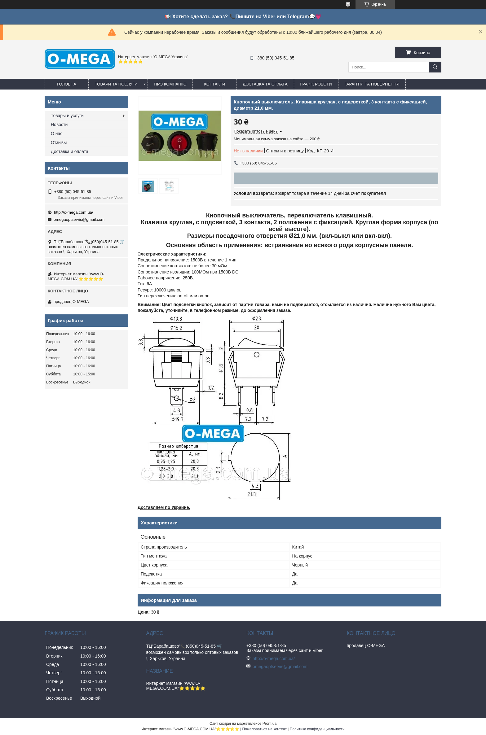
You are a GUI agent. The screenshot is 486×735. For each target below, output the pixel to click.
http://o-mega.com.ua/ (73, 212)
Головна (66, 84)
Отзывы (59, 142)
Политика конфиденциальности (317, 729)
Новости (59, 124)
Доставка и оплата (69, 151)
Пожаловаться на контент (264, 729)
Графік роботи (316, 84)
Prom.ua (269, 723)
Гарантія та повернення (372, 84)
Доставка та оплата (265, 84)
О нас (56, 133)
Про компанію (170, 84)
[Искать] (435, 67)
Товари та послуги (116, 84)
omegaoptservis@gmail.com (79, 219)
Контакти (214, 84)
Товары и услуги (67, 115)
